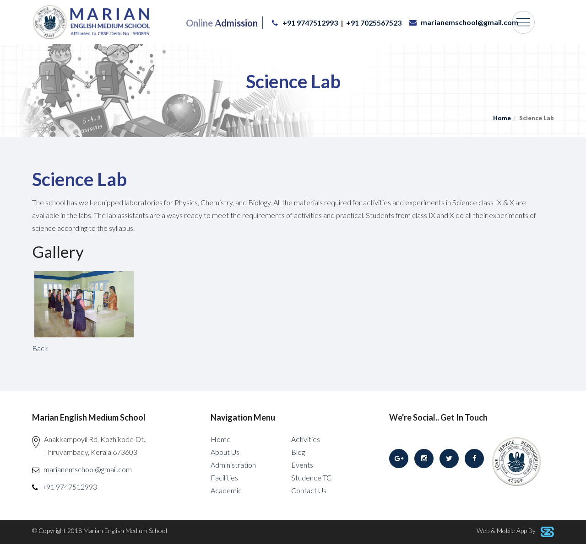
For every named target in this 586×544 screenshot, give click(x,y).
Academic (226, 490)
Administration (233, 464)
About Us (225, 452)
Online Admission (222, 22)
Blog (298, 452)
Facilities (224, 477)
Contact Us (308, 490)
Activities (305, 439)
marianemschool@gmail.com (469, 22)
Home (502, 118)
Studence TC (311, 477)
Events (302, 464)
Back (40, 348)
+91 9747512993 (310, 22)
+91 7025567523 (374, 22)
